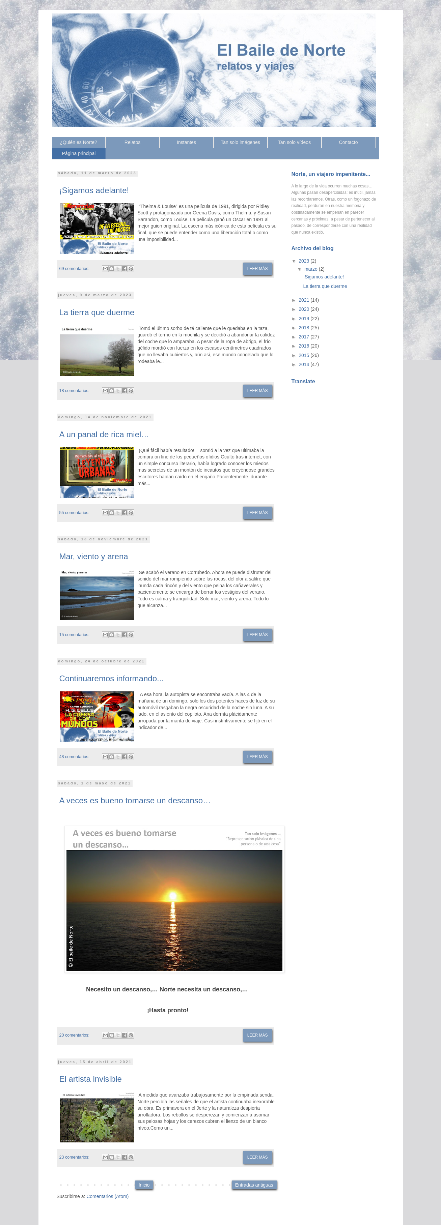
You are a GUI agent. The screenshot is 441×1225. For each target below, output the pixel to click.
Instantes (186, 142)
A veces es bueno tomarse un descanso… (135, 800)
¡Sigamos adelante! (94, 190)
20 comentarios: (74, 1035)
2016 (304, 346)
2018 (304, 327)
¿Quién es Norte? (78, 142)
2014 (304, 364)
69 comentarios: (74, 268)
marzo (311, 269)
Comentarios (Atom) (107, 1196)
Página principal (79, 153)
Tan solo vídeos (294, 142)
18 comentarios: (74, 390)
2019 (304, 318)
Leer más (257, 268)
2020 (304, 309)
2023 (304, 261)
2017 (304, 336)
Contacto (348, 142)
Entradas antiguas (254, 1185)
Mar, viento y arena (93, 556)
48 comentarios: (74, 756)
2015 (304, 355)
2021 (304, 300)
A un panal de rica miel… (104, 434)
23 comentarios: (74, 1157)
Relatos (132, 142)
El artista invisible (90, 1078)
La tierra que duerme (97, 312)
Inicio (144, 1185)
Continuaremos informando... (111, 678)
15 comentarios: (74, 634)
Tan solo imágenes (240, 142)
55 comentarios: (74, 512)
